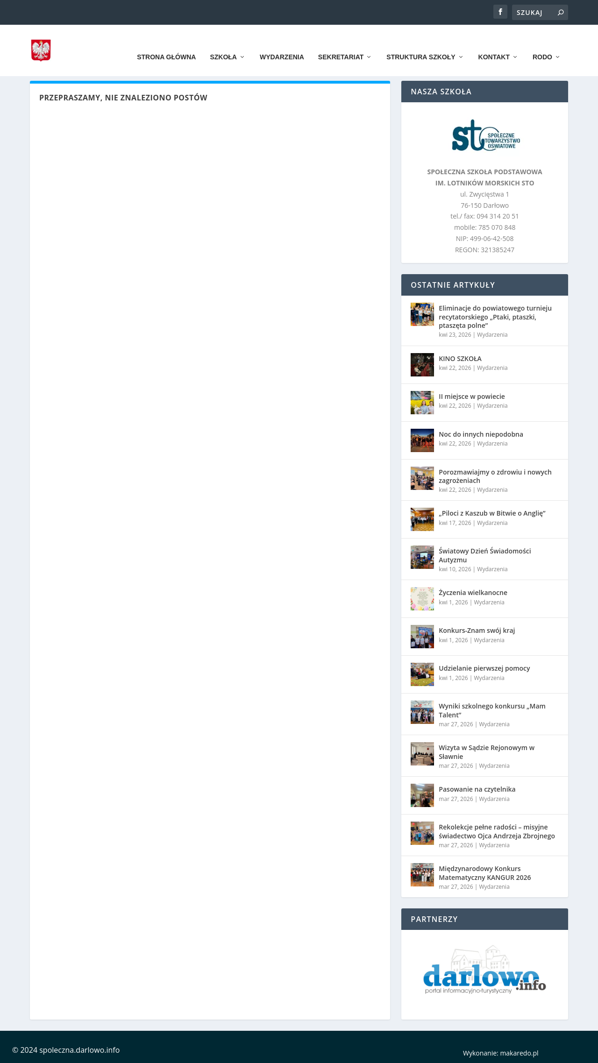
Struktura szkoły (420, 43)
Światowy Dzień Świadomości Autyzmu (485, 555)
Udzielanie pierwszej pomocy (484, 668)
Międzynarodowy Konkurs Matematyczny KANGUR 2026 (485, 872)
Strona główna (166, 43)
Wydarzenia (282, 43)
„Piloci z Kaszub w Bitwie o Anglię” (492, 513)
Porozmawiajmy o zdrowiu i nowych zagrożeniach (495, 476)
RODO (542, 43)
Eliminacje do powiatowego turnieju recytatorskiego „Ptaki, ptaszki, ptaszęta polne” (495, 316)
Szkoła (223, 43)
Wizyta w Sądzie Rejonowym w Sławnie (486, 751)
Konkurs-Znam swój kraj (477, 630)
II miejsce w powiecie (472, 396)
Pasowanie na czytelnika (477, 789)
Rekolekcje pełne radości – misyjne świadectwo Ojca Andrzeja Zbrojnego (497, 831)
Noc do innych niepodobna (481, 434)
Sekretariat (340, 43)
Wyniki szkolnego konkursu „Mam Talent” (492, 710)
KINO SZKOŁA (460, 358)
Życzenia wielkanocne (473, 592)
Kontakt (494, 43)
